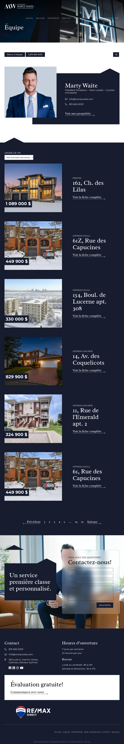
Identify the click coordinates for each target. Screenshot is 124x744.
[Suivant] (94, 522)
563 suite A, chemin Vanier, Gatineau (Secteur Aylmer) (23, 661)
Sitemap (87, 742)
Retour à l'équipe (15, 54)
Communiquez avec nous (27, 692)
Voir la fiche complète (87, 197)
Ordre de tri (12, 153)
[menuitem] (117, 18)
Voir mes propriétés (78, 113)
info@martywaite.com (79, 99)
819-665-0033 (35, 54)
